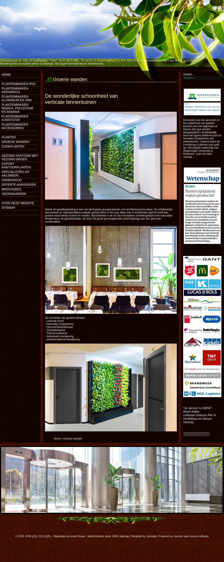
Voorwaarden (14, 194)
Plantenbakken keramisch (15, 90)
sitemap (124, 536)
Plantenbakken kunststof (15, 118)
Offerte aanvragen (19, 184)
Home (6, 74)
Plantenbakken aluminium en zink (17, 98)
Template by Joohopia (144, 536)
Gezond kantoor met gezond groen (20, 157)
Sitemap (8, 207)
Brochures (11, 189)
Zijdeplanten (13, 146)
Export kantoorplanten (16, 165)
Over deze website (18, 203)
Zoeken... (188, 74)
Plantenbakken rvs (18, 84)
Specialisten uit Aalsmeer (15, 173)
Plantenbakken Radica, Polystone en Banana (17, 108)
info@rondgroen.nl (108, 60)
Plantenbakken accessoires (15, 126)
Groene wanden (15, 142)
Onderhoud (12, 180)
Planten (9, 137)
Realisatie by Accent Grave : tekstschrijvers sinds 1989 (85, 536)
